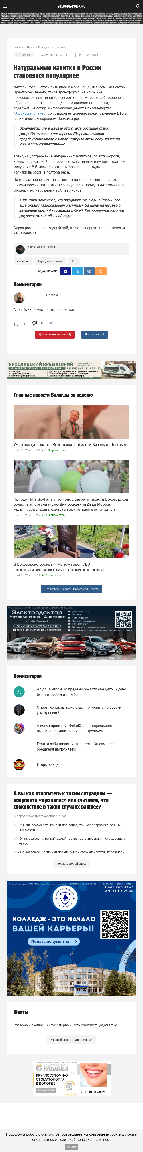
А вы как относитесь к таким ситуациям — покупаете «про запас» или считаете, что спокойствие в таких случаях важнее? (63, 800)
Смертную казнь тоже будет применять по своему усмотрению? (79, 710)
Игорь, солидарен (51, 765)
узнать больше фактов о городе (71, 1039)
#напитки (23, 261)
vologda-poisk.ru (71, 6)
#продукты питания (50, 261)
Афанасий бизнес (30, 113)
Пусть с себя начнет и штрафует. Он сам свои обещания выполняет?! (75, 746)
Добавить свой (94, 334)
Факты (21, 1012)
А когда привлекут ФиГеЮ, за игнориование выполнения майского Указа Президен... (74, 728)
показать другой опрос (71, 863)
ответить (48, 323)
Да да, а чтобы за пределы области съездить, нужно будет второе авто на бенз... (81, 692)
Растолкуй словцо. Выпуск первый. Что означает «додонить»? (66, 1025)
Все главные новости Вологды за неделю (71, 589)
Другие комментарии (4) (55, 334)
